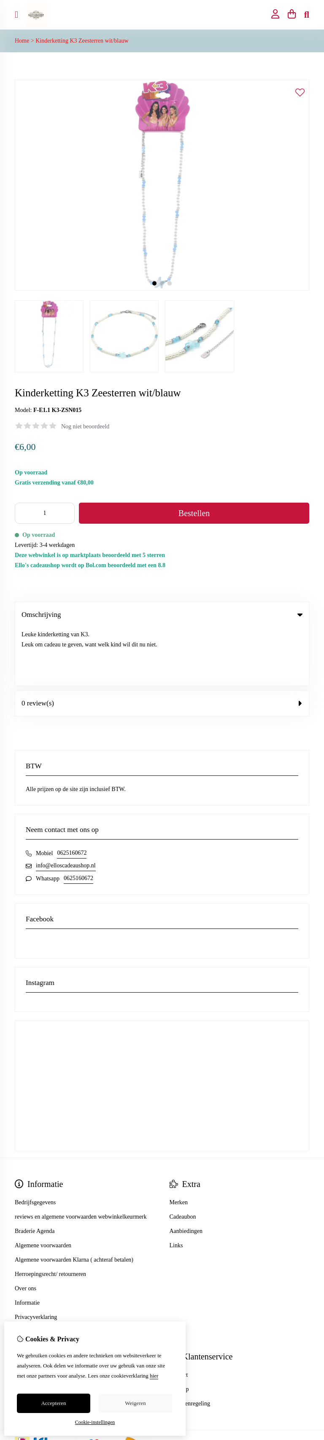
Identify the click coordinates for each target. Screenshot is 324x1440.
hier (154, 1376)
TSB (304, 1388)
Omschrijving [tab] (162, 615)
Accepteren (53, 1403)
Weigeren (135, 1403)
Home (22, 41)
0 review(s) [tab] (162, 645)
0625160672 (71, 794)
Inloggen (25, 1316)
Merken (179, 1144)
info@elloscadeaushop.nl (66, 807)
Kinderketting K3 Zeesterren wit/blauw (81, 41)
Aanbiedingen (186, 1173)
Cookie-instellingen (95, 1422)
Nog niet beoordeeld (85, 426)
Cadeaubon (183, 1158)
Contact (179, 1316)
